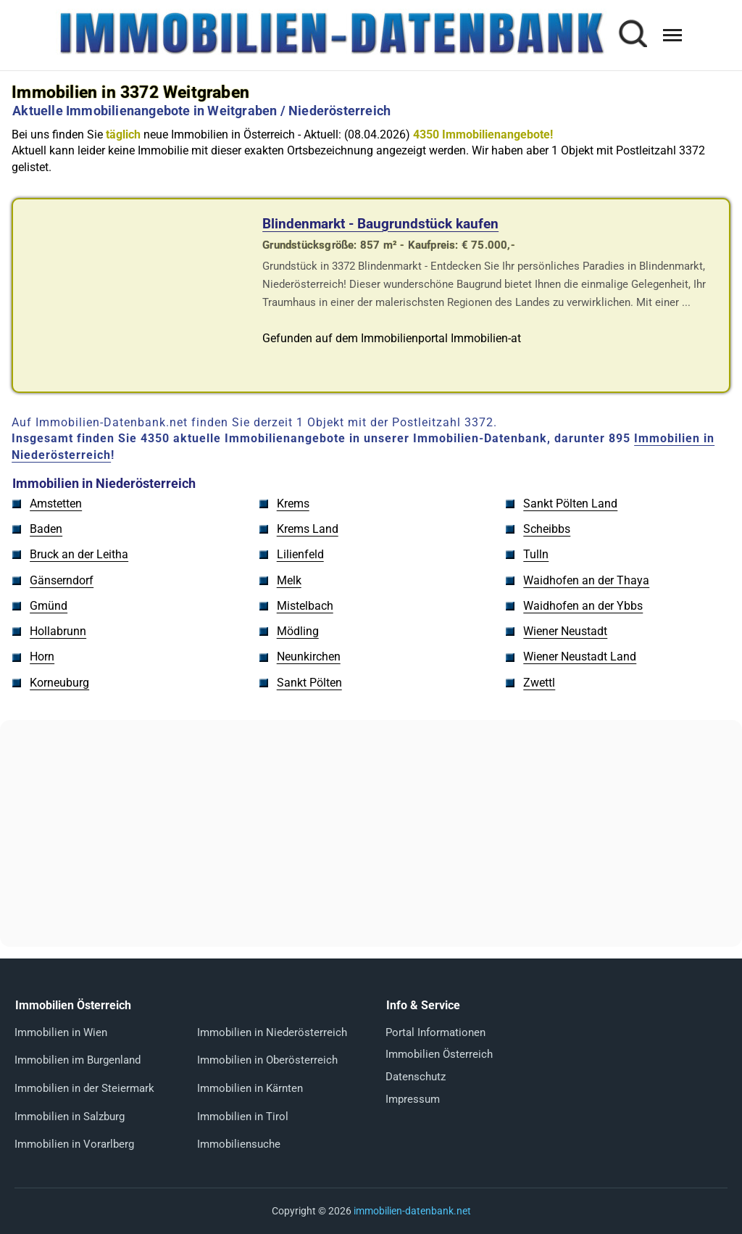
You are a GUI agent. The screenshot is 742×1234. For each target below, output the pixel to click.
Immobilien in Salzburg (69, 1116)
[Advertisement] (371, 833)
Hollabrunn (58, 631)
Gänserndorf (61, 580)
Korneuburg (59, 683)
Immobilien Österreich (439, 1054)
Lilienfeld (300, 554)
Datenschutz (415, 1076)
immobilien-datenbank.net (412, 1211)
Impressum (412, 1099)
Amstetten (56, 503)
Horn (42, 656)
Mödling (298, 631)
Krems (293, 503)
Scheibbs (546, 529)
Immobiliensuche (238, 1144)
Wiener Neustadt (565, 631)
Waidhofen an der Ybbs (583, 606)
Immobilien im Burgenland (77, 1060)
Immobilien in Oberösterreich (267, 1060)
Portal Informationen (435, 1032)
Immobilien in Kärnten (250, 1088)
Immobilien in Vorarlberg (74, 1144)
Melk (289, 580)
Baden (46, 529)
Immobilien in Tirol (242, 1116)
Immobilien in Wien (60, 1032)
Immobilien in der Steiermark (84, 1088)
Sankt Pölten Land (570, 503)
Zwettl (539, 683)
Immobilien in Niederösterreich (272, 1032)
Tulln (536, 554)
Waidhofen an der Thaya (586, 580)
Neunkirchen (309, 656)
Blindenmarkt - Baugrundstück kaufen (380, 223)
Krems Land (307, 529)
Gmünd (48, 606)
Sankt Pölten (309, 683)
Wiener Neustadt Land (579, 656)
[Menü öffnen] (672, 35)
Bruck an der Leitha (79, 554)
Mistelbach (305, 606)
